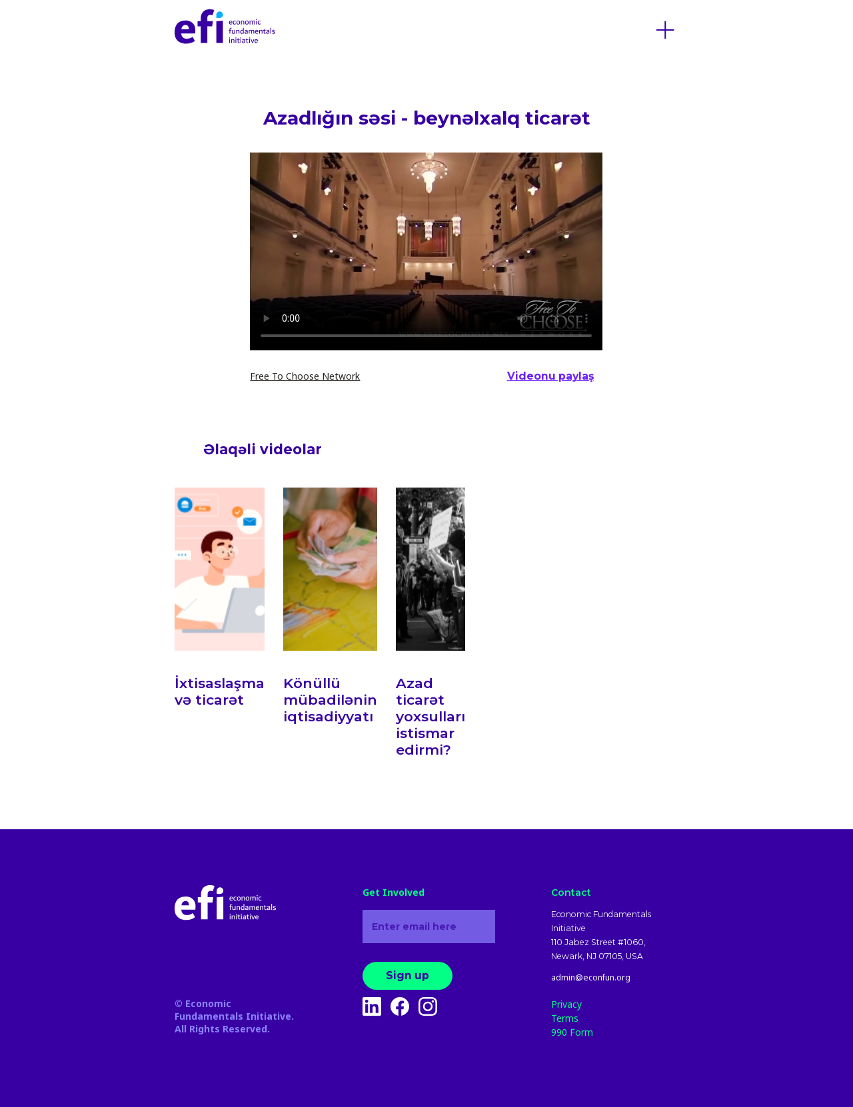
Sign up (407, 975)
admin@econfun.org (590, 977)
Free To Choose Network (305, 376)
